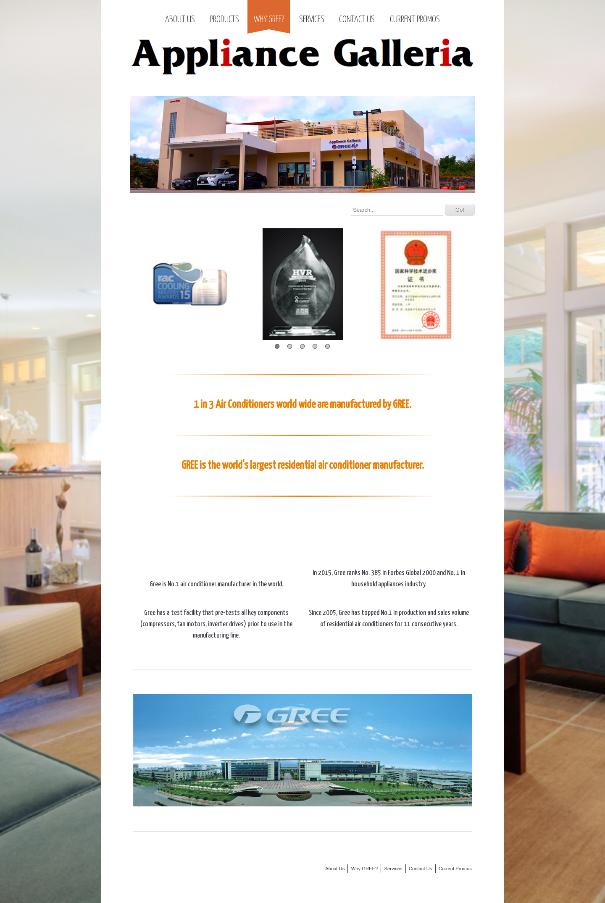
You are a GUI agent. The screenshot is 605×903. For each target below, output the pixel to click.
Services (311, 20)
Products (224, 20)
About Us (180, 20)
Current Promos (415, 20)
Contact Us (357, 20)
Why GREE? (269, 20)
